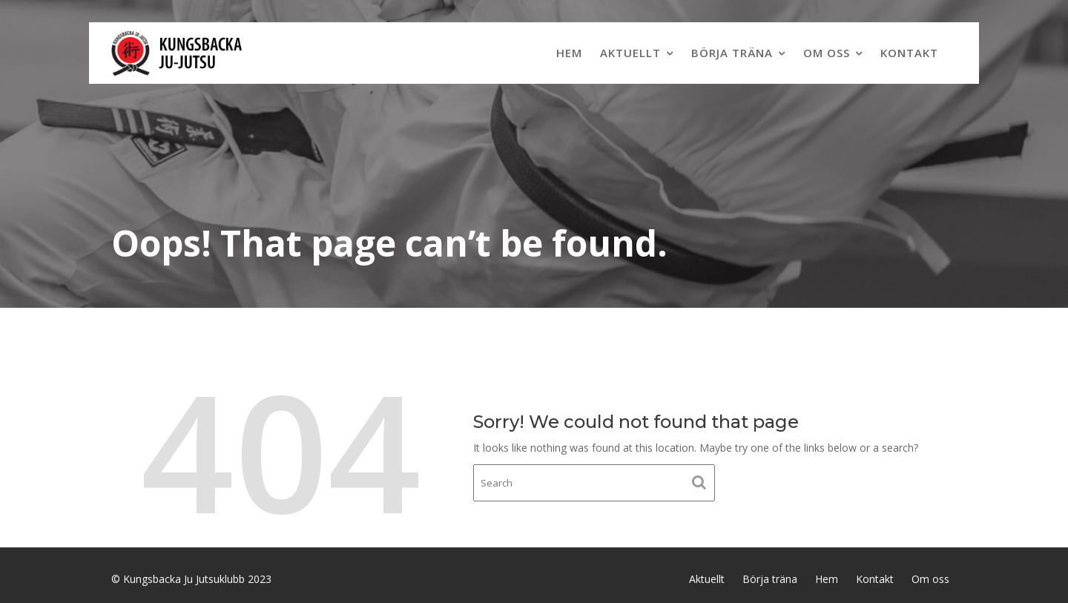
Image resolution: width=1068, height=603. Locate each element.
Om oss (826, 52)
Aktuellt (630, 52)
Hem (569, 52)
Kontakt (909, 52)
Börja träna (732, 52)
